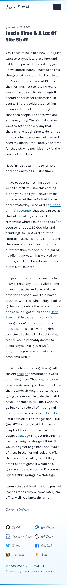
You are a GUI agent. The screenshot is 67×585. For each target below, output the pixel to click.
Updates (22, 509)
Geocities (52, 413)
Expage (24, 436)
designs (22, 374)
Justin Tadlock (17, 6)
